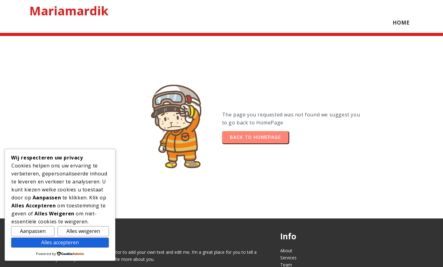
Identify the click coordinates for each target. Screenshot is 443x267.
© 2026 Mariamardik (221, 256)
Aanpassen (33, 231)
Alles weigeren (83, 231)
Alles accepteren (60, 242)
